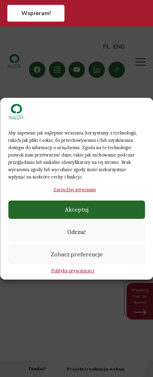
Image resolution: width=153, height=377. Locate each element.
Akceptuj (77, 209)
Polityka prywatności (72, 270)
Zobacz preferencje (77, 254)
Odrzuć (76, 232)
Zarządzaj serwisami (74, 189)
